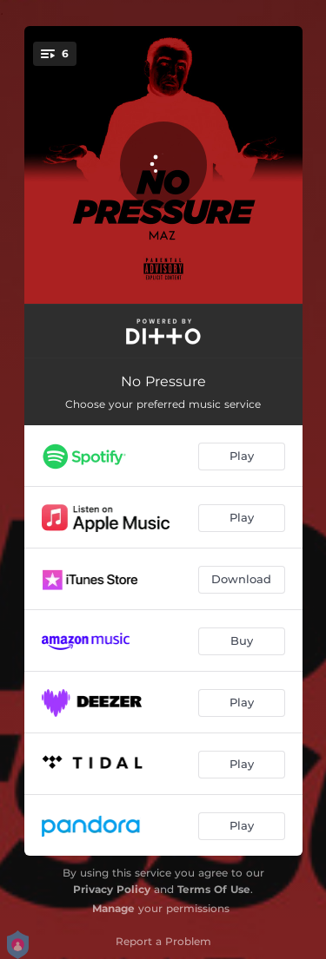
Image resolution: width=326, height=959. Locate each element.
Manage (113, 908)
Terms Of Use (213, 889)
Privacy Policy (111, 889)
